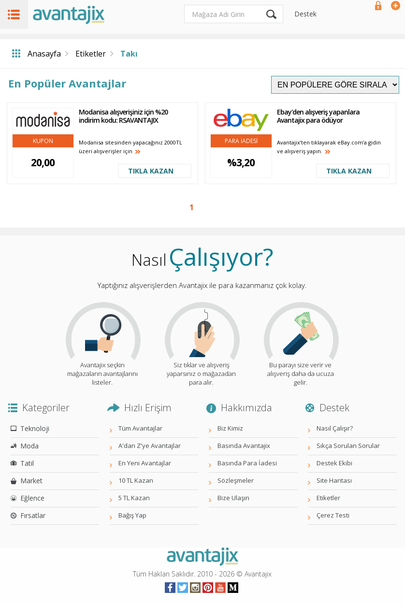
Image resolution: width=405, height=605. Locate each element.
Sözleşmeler (235, 480)
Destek (305, 13)
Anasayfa (44, 53)
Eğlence (32, 498)
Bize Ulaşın (233, 497)
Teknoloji (34, 428)
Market (31, 480)
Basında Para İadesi (247, 463)
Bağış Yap (132, 515)
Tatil (27, 463)
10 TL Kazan (135, 480)
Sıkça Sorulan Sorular (348, 445)
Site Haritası (334, 480)
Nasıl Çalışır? (335, 428)
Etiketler (90, 53)
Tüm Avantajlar (140, 428)
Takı (129, 53)
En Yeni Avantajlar (144, 463)
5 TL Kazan (134, 497)
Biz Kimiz (230, 428)
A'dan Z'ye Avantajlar (149, 445)
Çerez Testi (333, 515)
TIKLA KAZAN (151, 170)
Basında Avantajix (243, 445)
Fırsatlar (32, 515)
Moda (29, 445)
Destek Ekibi (334, 463)
